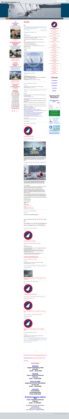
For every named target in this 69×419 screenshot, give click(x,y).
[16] (40, 26)
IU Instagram (54, 80)
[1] (24, 26)
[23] (26, 27)
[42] (28, 28)
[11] (33, 26)
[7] (29, 26)
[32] (38, 27)
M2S (24, 40)
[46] (33, 28)
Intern (50, 18)
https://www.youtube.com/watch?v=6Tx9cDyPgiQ (31, 115)
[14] (37, 26)
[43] (29, 28)
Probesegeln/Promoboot (39, 18)
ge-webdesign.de (63, 413)
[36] (43, 27)
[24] (28, 27)
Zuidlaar (13, 64)
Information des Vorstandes (30, 241)
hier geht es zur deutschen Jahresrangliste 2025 (15, 108)
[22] (25, 27)
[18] (42, 26)
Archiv (53, 18)
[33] (39, 27)
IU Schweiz (54, 88)
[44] (30, 28)
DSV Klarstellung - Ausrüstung (54, 47)
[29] (34, 27)
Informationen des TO (54, 45)
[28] (33, 27)
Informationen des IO (54, 50)
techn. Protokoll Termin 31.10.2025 (54, 39)
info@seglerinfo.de (35, 406)
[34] (41, 27)
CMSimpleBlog (29, 342)
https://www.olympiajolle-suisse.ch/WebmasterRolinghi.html (32, 109)
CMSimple (57, 413)
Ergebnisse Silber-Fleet (15, 60)
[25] (29, 27)
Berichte (11, 18)
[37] (44, 27)
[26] (30, 27)
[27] (32, 27)
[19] (44, 26)
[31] (37, 27)
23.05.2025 (54, 62)
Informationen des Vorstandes (30, 294)
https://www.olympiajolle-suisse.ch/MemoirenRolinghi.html (32, 113)
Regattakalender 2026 (36, 79)
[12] (35, 26)
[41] (26, 28)
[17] (41, 26)
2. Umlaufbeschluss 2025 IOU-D (54, 42)
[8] (30, 26)
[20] (45, 26)
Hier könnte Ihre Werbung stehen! (54, 101)
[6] (28, 26)
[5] (27, 26)
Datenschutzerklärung (65, 2)
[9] (31, 26)
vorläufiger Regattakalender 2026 (31, 256)
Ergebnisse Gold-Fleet (15, 59)
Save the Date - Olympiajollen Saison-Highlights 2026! (34, 329)
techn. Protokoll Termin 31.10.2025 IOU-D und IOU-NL (35, 312)
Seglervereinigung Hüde (35, 367)
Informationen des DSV (29, 136)
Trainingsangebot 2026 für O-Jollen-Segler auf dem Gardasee (35, 278)
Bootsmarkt (46, 18)
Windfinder (54, 90)
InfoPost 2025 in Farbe (30, 207)
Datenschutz (61, 18)
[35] (42, 27)
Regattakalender (28, 18)
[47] (34, 28)
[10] (32, 26)
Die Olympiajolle (22, 18)
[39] (24, 28)
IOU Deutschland (16, 18)
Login (66, 413)
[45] (32, 28)
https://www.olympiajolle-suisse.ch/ (29, 96)
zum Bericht (33, 87)
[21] (24, 27)
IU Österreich (54, 85)
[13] (36, 26)
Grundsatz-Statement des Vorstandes (54, 61)
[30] (35, 27)
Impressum (55, 2)
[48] (35, 28)
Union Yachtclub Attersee (35, 375)
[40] (25, 28)
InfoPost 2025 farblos (31, 208)
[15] (39, 26)
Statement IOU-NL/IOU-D (54, 52)
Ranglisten (33, 18)
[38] (46, 27)
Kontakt (59, 2)
